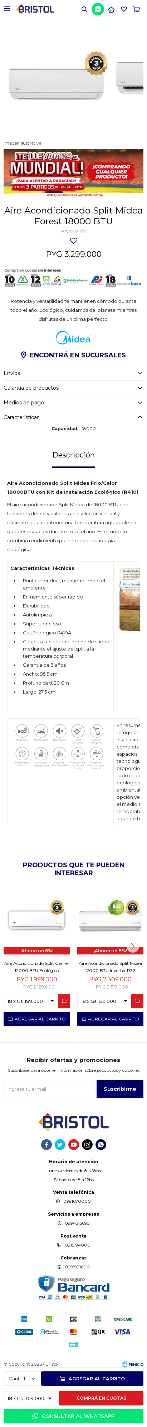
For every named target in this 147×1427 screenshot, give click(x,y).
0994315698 (77, 1223)
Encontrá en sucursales (78, 355)
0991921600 (77, 1266)
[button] (84, 9)
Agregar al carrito (97, 1378)
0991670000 (77, 1201)
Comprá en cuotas (101, 1398)
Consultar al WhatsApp (78, 1416)
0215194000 (77, 1245)
